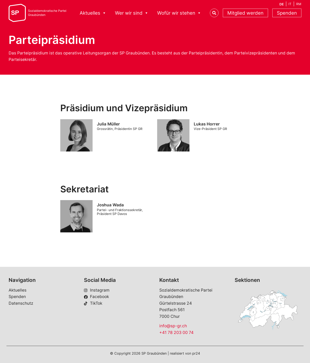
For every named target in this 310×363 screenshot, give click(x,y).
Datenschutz (21, 303)
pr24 (196, 353)
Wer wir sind (132, 13)
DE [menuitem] (281, 4)
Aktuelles (93, 13)
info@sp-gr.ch (173, 325)
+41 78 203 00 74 (176, 332)
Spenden (287, 13)
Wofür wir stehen (179, 13)
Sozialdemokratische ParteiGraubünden (47, 13)
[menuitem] (281, 4)
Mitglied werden (245, 13)
